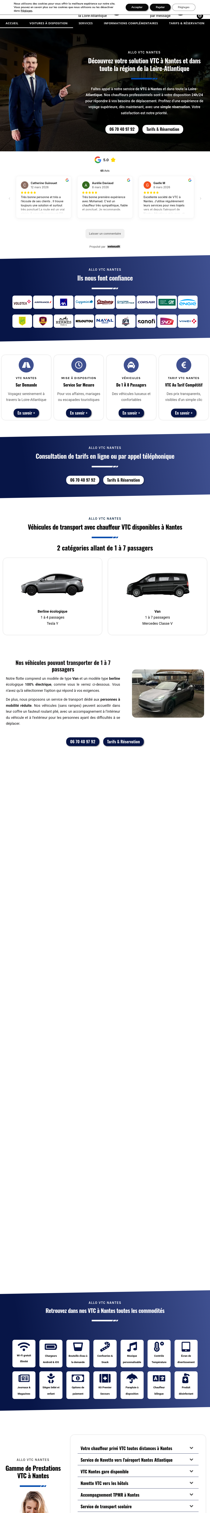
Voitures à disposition (48, 23)
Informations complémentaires (131, 23)
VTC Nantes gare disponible (105, 1471)
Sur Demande (26, 385)
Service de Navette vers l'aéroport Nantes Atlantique (127, 1460)
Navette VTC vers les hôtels (104, 1483)
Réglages (26, 11)
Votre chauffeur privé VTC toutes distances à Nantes (126, 1448)
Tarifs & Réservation (186, 23)
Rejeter (160, 7)
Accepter (136, 7)
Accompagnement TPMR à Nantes (110, 1494)
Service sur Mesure (78, 385)
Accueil (12, 23)
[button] (138, 1448)
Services (86, 23)
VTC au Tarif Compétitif (184, 385)
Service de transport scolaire (106, 1506)
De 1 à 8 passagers (131, 385)
